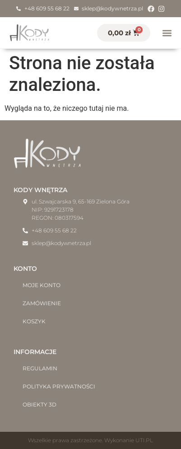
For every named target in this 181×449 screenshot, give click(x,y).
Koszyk (34, 321)
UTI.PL (144, 440)
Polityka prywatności (59, 386)
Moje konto (41, 285)
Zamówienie (42, 303)
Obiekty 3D (39, 404)
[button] (166, 32)
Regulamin (40, 368)
